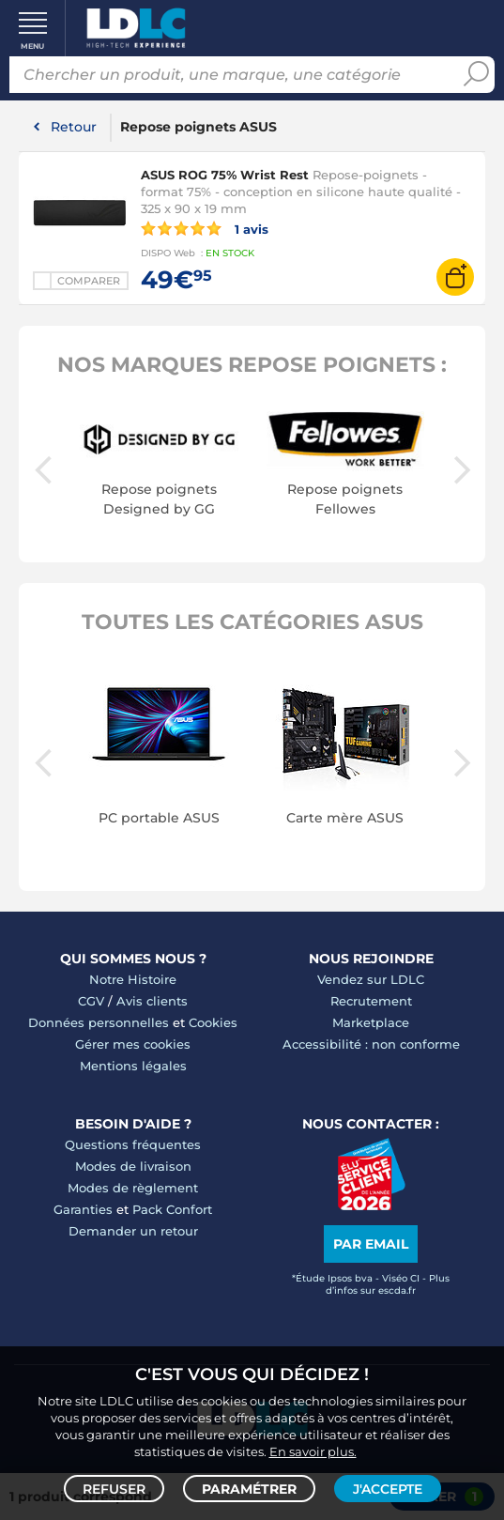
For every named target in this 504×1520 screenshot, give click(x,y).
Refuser (114, 1488)
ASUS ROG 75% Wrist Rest (225, 174)
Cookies (213, 1022)
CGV (91, 1000)
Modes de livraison (133, 1166)
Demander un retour (133, 1230)
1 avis (204, 228)
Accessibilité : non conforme (371, 1044)
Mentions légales (133, 1065)
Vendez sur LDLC (370, 979)
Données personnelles (98, 1022)
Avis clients (152, 1000)
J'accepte (387, 1488)
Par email (370, 1244)
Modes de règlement (133, 1187)
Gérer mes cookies (133, 1044)
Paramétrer (249, 1488)
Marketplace (370, 1022)
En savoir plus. (313, 1450)
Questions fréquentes (133, 1144)
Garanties (83, 1209)
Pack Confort (172, 1209)
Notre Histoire (132, 979)
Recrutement (371, 1000)
